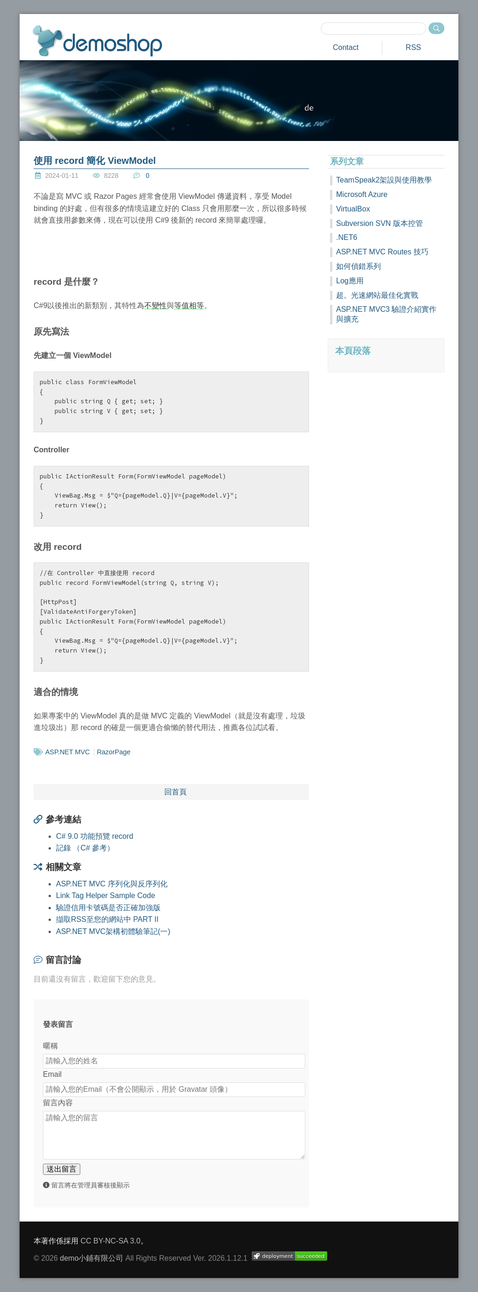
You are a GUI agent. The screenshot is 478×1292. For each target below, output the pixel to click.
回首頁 (175, 792)
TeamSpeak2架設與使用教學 (384, 180)
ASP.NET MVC (67, 752)
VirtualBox (353, 209)
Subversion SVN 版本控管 (379, 223)
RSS (413, 47)
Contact (345, 47)
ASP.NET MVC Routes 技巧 (382, 252)
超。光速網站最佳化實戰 (377, 295)
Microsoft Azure (361, 194)
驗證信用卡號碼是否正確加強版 (108, 908)
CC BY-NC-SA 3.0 (110, 1241)
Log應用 (350, 281)
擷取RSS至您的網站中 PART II (107, 919)
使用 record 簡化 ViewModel (95, 160)
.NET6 (346, 237)
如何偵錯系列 (358, 266)
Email (52, 1074)
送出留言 (62, 1169)
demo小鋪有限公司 (91, 1258)
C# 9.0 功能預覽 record (94, 836)
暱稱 (50, 1046)
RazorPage (113, 752)
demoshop (97, 40)
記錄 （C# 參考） (85, 848)
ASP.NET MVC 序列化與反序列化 (112, 884)
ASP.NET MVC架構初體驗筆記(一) (113, 931)
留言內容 (58, 1103)
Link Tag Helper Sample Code (105, 895)
